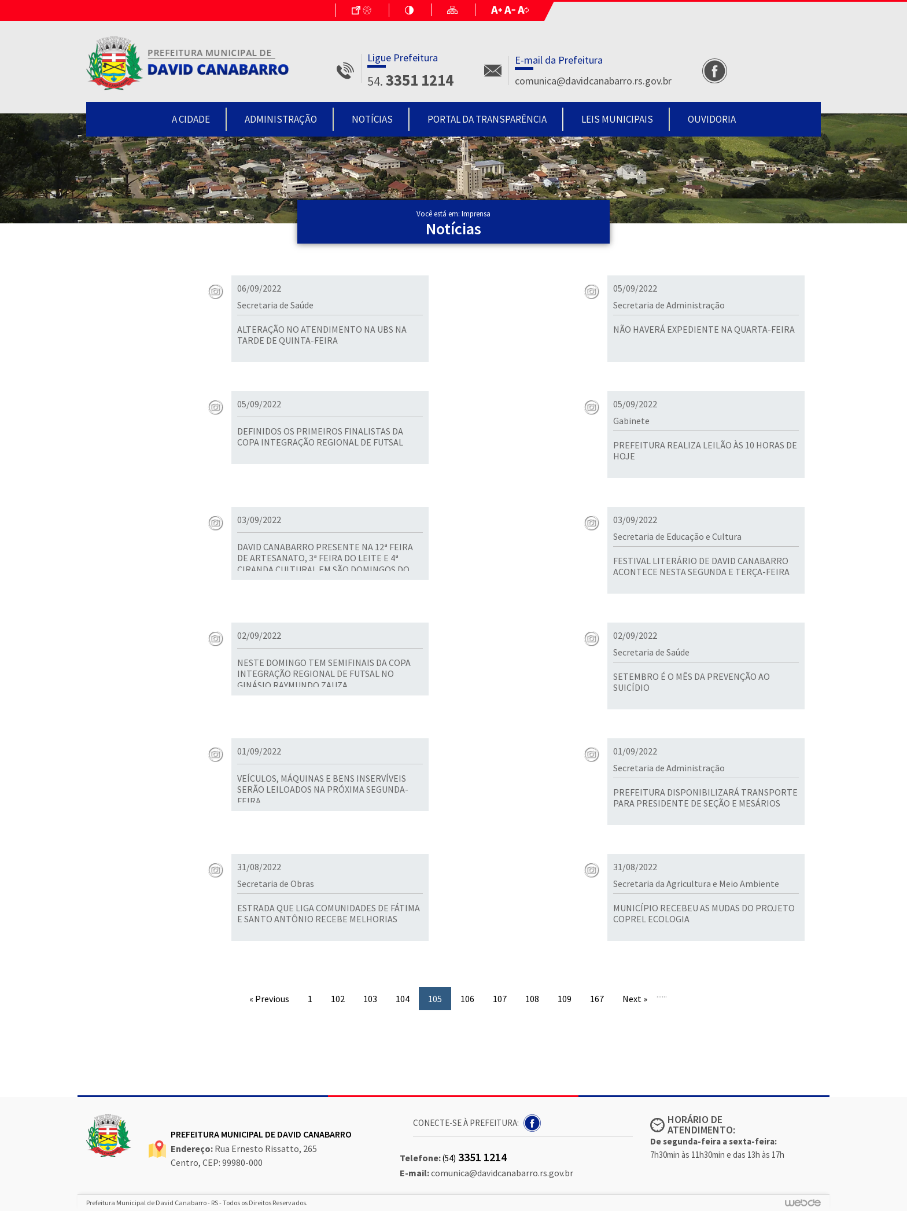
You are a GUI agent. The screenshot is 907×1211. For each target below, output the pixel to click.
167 (597, 998)
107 (500, 998)
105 (435, 998)
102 (338, 998)
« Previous (269, 998)
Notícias (372, 119)
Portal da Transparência (487, 119)
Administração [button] (281, 119)
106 (467, 998)
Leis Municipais (617, 119)
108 (532, 998)
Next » (634, 998)
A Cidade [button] (191, 119)
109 (565, 998)
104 (403, 998)
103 (370, 998)
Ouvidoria (712, 119)
